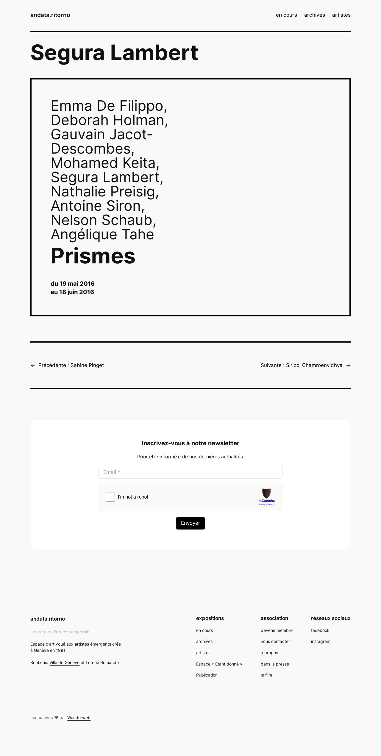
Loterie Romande (102, 662)
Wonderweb (78, 717)
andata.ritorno (50, 14)
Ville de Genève (64, 662)
